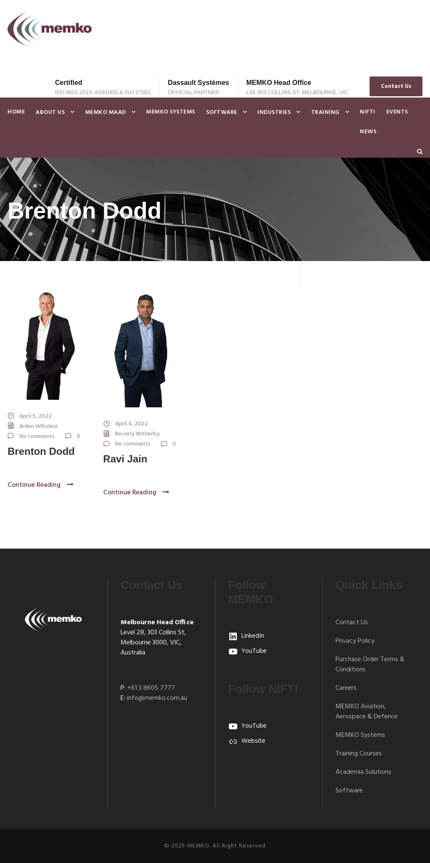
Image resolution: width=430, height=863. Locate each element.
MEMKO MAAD (105, 112)
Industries (274, 112)
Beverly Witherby (137, 434)
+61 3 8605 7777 (151, 688)
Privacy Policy (355, 641)
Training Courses (359, 753)
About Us (50, 112)
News (368, 132)
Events (397, 112)
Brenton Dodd (41, 451)
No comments (37, 436)
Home (16, 112)
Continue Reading (40, 485)
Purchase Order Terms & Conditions (370, 664)
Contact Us (396, 86)
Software (221, 112)
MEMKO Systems (170, 112)
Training (325, 112)
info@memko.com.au (157, 698)
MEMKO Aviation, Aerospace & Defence (367, 711)
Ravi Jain (125, 458)
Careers (346, 688)
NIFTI (367, 112)
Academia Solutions (363, 772)
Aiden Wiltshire (38, 426)
